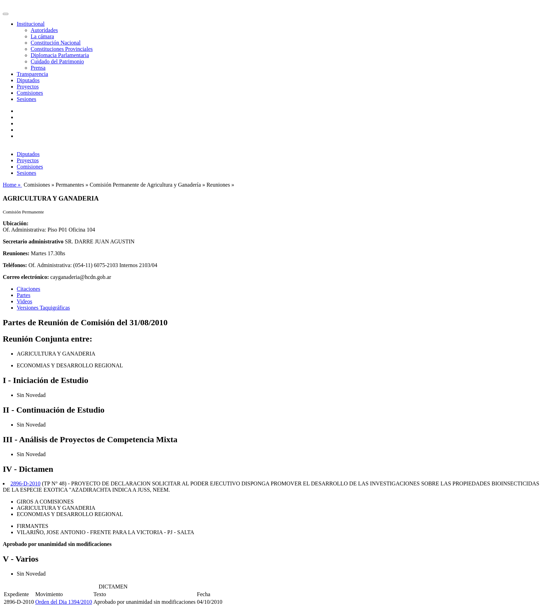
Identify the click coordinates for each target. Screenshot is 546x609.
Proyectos (28, 86)
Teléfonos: (15, 265)
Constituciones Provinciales (62, 49)
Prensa (38, 68)
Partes (23, 295)
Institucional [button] (31, 24)
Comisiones (30, 93)
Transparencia (32, 74)
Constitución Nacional (56, 43)
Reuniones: (16, 253)
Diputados (28, 80)
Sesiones (26, 99)
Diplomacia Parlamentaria (60, 55)
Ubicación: (16, 223)
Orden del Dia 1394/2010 (63, 602)
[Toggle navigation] (5, 14)
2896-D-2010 (25, 483)
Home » (12, 185)
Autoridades (44, 30)
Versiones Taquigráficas (43, 308)
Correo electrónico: (26, 277)
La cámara (42, 36)
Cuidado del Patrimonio (57, 61)
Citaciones (28, 289)
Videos (24, 301)
